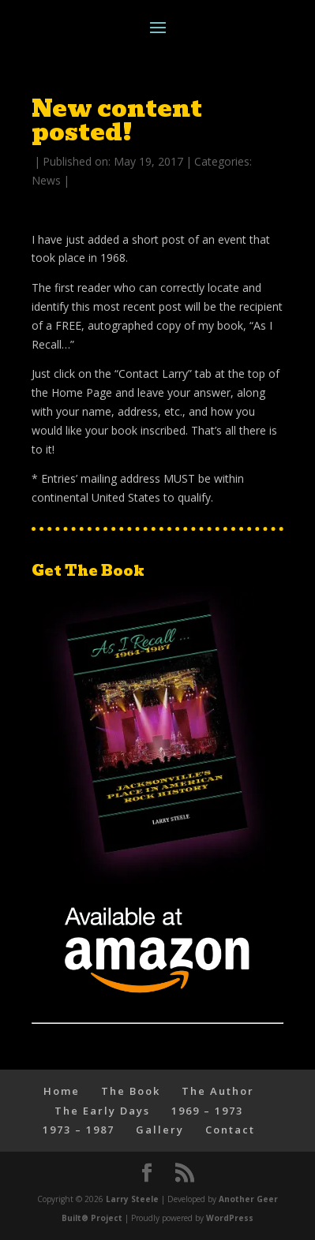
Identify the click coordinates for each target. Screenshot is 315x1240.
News (46, 180)
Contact (230, 1129)
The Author (218, 1091)
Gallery (160, 1129)
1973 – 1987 (78, 1129)
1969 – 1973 (207, 1111)
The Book (130, 1091)
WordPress (229, 1217)
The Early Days (102, 1111)
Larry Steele (132, 1199)
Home (61, 1091)
